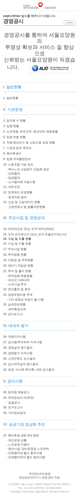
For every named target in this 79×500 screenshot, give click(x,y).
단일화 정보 (41, 169)
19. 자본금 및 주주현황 (18, 260)
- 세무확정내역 (16, 309)
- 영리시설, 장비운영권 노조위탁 (27, 448)
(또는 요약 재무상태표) (39, 228)
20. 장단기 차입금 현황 (18, 265)
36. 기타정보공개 (14, 413)
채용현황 (52, 131)
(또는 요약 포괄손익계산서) (49, 234)
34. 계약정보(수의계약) (18, 397)
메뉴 (5, 5)
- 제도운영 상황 (16, 440)
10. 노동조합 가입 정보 (18, 164)
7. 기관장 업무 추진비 (17, 148)
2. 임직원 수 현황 (14, 120)
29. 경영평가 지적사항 (17, 353)
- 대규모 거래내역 (17, 280)
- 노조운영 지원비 (17, 444)
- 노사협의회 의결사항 (20, 182)
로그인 (73, 5)
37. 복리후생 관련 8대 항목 (21, 435)
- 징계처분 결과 (16, 197)
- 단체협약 (13, 173)
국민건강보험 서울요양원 (39, 5)
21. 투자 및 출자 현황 (17, 271)
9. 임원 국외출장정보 (17, 159)
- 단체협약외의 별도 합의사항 (25, 457)
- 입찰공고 (13, 402)
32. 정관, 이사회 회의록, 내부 (22, 369)
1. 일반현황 (10, 98)
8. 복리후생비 (12, 153)
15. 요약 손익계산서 (16, 234)
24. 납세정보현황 (14, 304)
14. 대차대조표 (13, 228)
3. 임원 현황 (11, 126)
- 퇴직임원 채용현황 (19, 276)
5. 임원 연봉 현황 (14, 137)
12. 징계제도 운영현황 (17, 192)
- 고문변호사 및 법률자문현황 (25, 207)
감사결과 (48, 369)
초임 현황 (48, 142)
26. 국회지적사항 (14, 336)
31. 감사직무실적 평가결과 (20, 364)
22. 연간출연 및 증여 (16, 289)
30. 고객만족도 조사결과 (19, 358)
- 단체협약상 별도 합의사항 (24, 453)
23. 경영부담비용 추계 (17, 294)
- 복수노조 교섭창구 (19, 169)
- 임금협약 (13, 177)
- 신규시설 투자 (16, 284)
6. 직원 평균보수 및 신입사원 (22, 142)
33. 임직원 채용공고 (16, 392)
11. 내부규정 (11, 186)
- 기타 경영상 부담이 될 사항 (25, 299)
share (68, 22)
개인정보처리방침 (40, 473)
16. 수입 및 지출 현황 (17, 243)
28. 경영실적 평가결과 (17, 347)
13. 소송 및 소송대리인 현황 (21, 202)
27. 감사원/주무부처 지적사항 (22, 342)
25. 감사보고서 (13, 314)
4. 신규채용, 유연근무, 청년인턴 (24, 131)
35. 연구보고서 (13, 407)
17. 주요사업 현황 (15, 249)
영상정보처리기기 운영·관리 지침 (39, 477)
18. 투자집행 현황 (15, 254)
